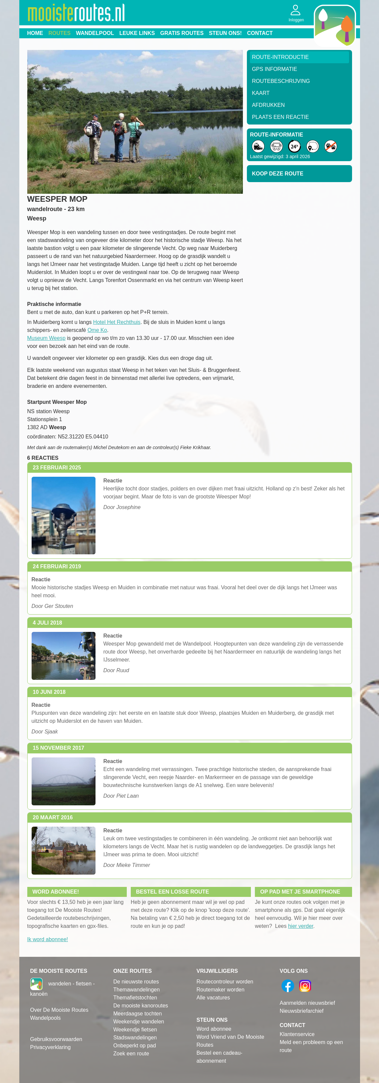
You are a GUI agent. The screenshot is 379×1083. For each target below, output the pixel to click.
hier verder (300, 926)
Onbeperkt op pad (134, 1045)
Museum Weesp (46, 338)
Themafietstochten (135, 997)
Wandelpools (45, 1018)
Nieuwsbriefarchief (302, 1011)
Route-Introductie (280, 57)
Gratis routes (182, 33)
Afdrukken (268, 105)
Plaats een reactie (280, 117)
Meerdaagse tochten (137, 1013)
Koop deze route (277, 173)
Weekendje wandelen (138, 1021)
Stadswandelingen (135, 1037)
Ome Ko (97, 330)
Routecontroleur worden (225, 981)
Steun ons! (225, 33)
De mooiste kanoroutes (140, 1005)
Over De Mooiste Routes (59, 1010)
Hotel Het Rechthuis (116, 322)
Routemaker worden (221, 989)
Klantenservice (297, 1034)
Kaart (261, 93)
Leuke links (137, 33)
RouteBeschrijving (281, 81)
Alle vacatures (213, 997)
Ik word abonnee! (47, 939)
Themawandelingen (136, 989)
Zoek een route (131, 1053)
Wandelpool (95, 33)
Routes (60, 33)
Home (35, 33)
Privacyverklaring (50, 1047)
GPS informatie (274, 69)
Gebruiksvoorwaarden (56, 1039)
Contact (260, 33)
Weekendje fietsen (135, 1029)
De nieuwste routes (136, 981)
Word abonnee (214, 1029)
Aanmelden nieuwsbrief (307, 1003)
